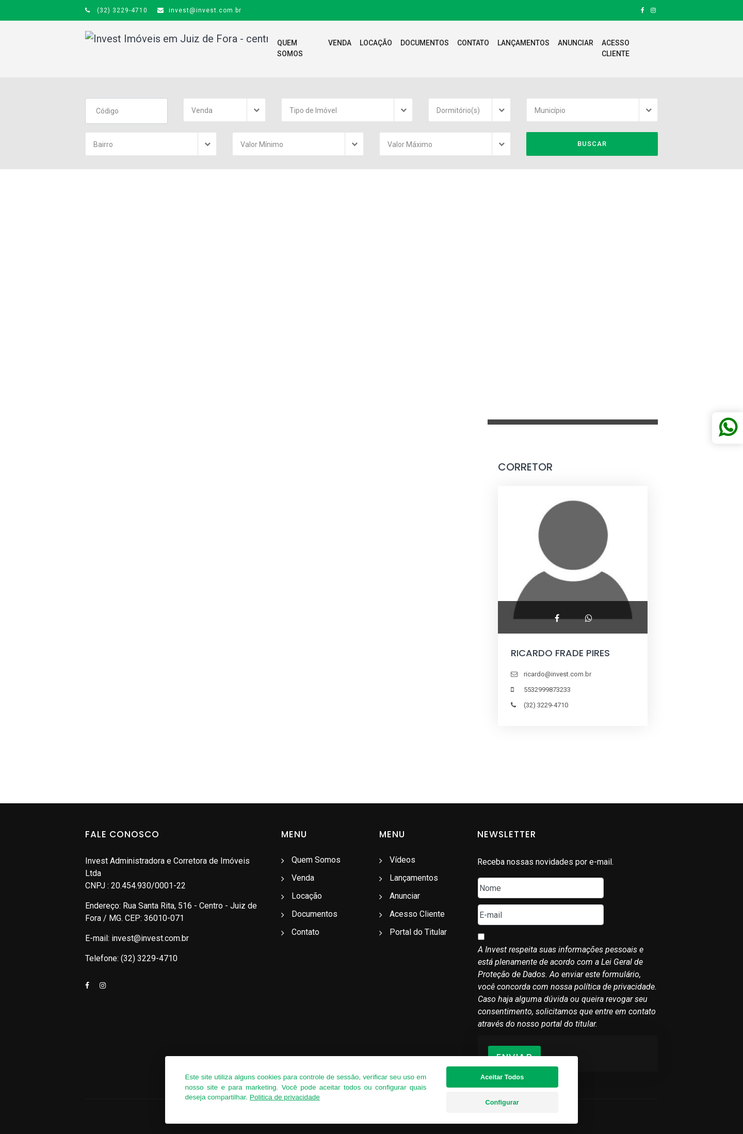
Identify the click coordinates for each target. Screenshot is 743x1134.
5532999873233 (547, 689)
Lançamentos (498, 48)
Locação (350, 48)
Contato (448, 48)
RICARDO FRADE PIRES (560, 652)
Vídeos (402, 860)
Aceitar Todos (502, 1077)
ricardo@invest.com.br (557, 674)
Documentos (399, 48)
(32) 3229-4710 (116, 10)
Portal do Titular (418, 932)
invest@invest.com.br (199, 10)
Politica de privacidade (285, 1097)
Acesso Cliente (605, 48)
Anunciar (550, 48)
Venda (314, 48)
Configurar (502, 1102)
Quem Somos (271, 48)
